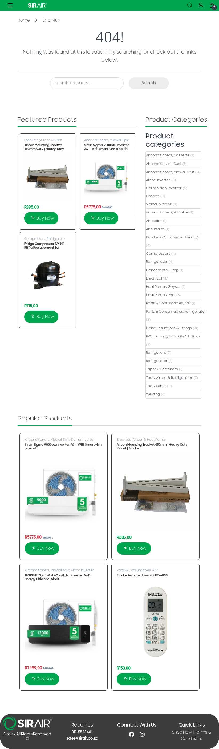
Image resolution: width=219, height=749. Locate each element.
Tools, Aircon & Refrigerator (169, 378)
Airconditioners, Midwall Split (106, 140)
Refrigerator (56, 239)
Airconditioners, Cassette (168, 155)
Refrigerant (156, 352)
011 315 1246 (81, 732)
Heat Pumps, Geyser (163, 287)
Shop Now (182, 732)
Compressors (35, 239)
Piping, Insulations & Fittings (169, 328)
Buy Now (45, 218)
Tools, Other (156, 386)
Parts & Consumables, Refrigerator (176, 311)
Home (24, 20)
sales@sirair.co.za (82, 738)
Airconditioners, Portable (167, 212)
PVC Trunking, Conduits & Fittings (173, 336)
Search (190, 5)
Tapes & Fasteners (162, 369)
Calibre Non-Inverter (164, 188)
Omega (152, 196)
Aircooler (154, 221)
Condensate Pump (162, 270)
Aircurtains (155, 229)
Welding (153, 394)
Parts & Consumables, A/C (168, 303)
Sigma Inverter (159, 204)
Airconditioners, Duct (163, 164)
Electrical (154, 278)
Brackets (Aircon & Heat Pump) (43, 141)
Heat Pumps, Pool (160, 295)
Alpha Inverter (158, 180)
